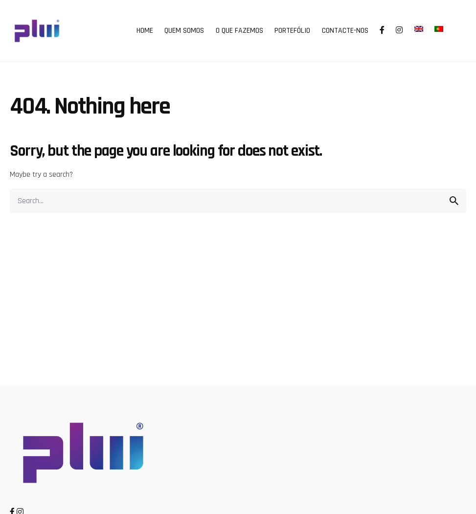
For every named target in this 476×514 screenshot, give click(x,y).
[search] (454, 200)
